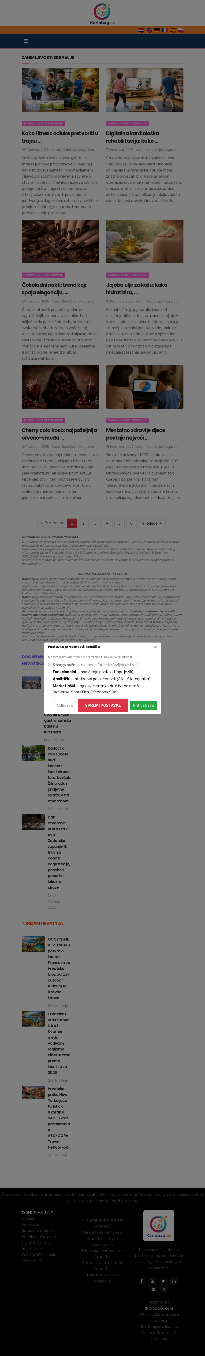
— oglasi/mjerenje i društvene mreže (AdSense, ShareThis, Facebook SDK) (97, 689)
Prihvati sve (143, 705)
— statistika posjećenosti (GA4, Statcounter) (101, 679)
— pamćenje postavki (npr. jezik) (93, 672)
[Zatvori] (155, 647)
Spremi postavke (103, 705)
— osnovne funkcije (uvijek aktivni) (95, 665)
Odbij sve (65, 705)
